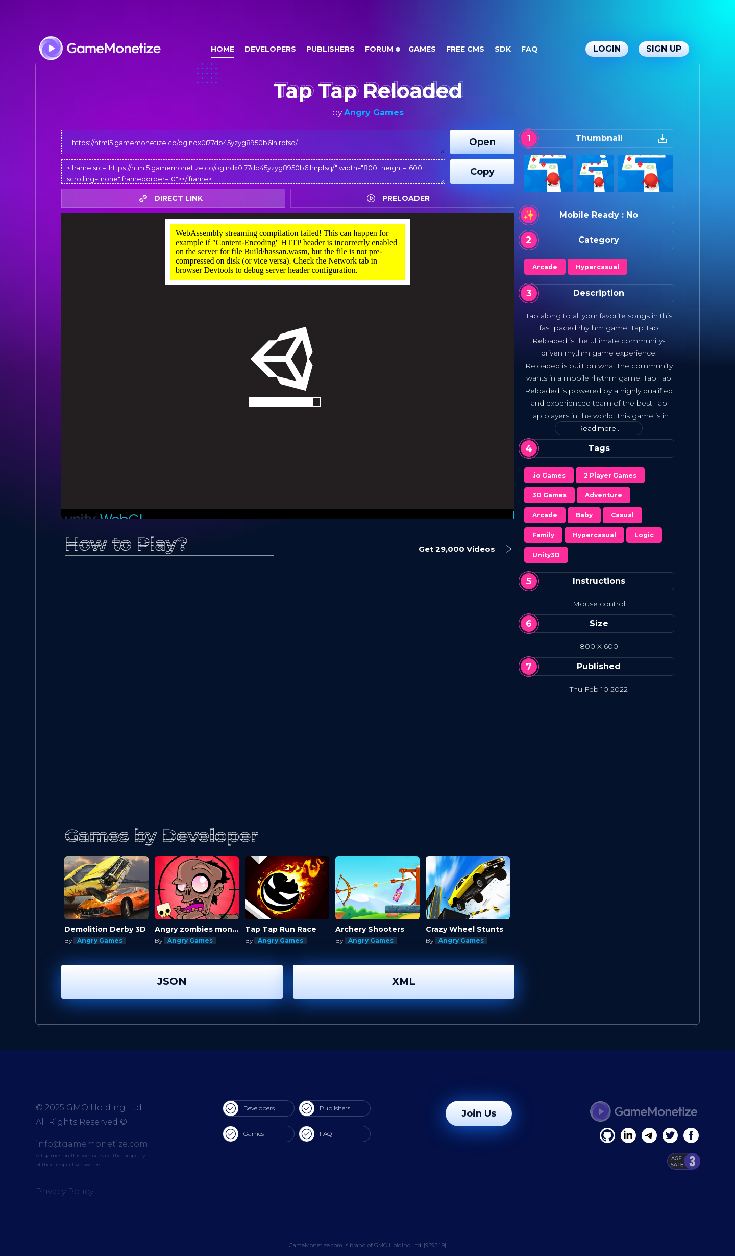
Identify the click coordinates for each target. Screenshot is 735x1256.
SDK (503, 49)
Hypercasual (597, 267)
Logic (644, 535)
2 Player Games (610, 475)
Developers (270, 49)
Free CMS (465, 49)
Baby (584, 515)
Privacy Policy (64, 1191)
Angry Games (374, 112)
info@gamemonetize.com (92, 1144)
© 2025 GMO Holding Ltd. (89, 1107)
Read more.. (598, 428)
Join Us (478, 1113)
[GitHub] (691, 1135)
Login (607, 49)
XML (403, 981)
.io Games (549, 475)
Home (222, 49)
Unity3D (546, 555)
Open (482, 142)
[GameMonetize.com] (99, 49)
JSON (172, 981)
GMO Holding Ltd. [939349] (410, 1245)
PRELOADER (401, 198)
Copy (482, 171)
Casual (622, 515)
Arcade (544, 267)
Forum (379, 49)
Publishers (330, 49)
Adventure (603, 495)
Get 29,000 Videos (463, 549)
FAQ (529, 49)
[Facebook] (607, 1135)
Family (543, 535)
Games (422, 49)
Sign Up (663, 49)
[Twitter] (670, 1135)
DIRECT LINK (173, 198)
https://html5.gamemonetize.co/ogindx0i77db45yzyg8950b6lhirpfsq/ (253, 142)
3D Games (549, 495)
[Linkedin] (649, 1135)
